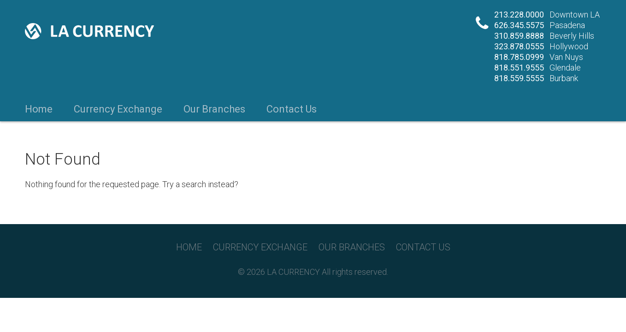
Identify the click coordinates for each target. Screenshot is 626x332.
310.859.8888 (519, 36)
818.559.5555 (519, 78)
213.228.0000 (519, 14)
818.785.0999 (519, 57)
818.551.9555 (519, 67)
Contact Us (291, 109)
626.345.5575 (519, 25)
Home (39, 109)
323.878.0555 (519, 46)
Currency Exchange (118, 109)
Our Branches (214, 109)
